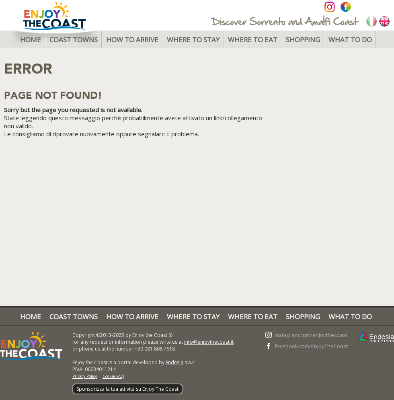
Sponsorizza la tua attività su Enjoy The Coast (127, 389)
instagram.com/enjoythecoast (311, 334)
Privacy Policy (84, 376)
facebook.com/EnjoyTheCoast (311, 346)
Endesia (174, 362)
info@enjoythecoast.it (209, 341)
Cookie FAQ (113, 376)
